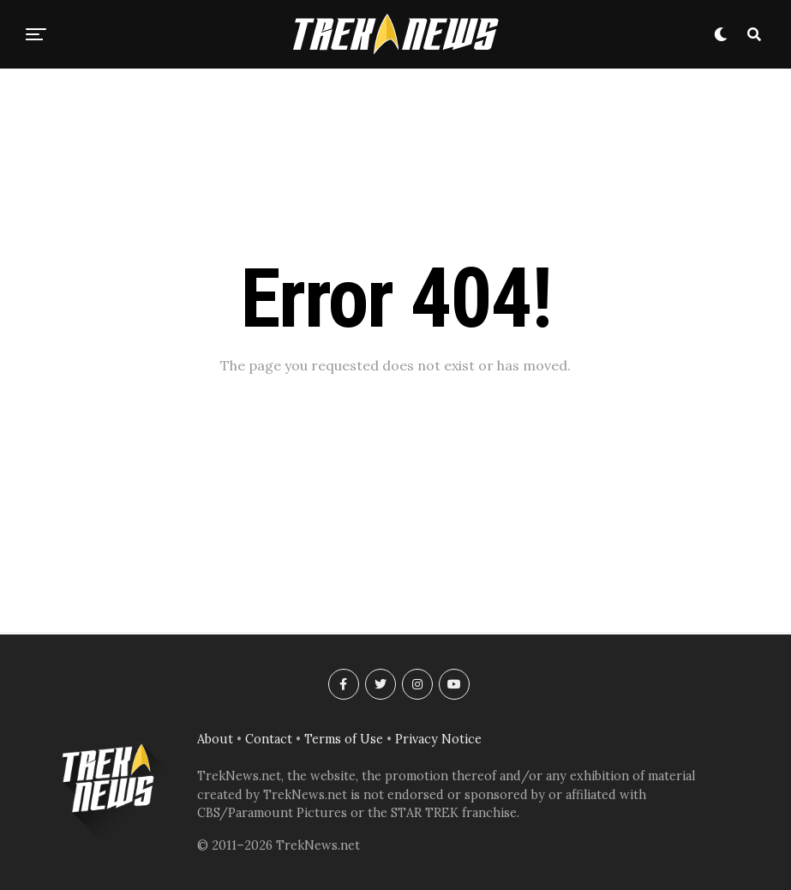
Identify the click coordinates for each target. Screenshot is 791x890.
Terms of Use (343, 739)
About (215, 739)
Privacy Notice (438, 739)
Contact (268, 739)
